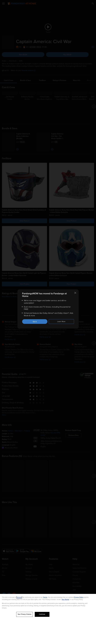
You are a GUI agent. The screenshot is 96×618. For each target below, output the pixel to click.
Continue (42, 614)
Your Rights (65, 599)
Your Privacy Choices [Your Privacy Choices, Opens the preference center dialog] (24, 614)
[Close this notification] (75, 292)
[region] (48, 606)
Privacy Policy (78, 597)
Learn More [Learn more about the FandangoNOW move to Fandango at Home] (61, 321)
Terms (45, 597)
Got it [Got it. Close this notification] (35, 322)
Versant (19, 597)
